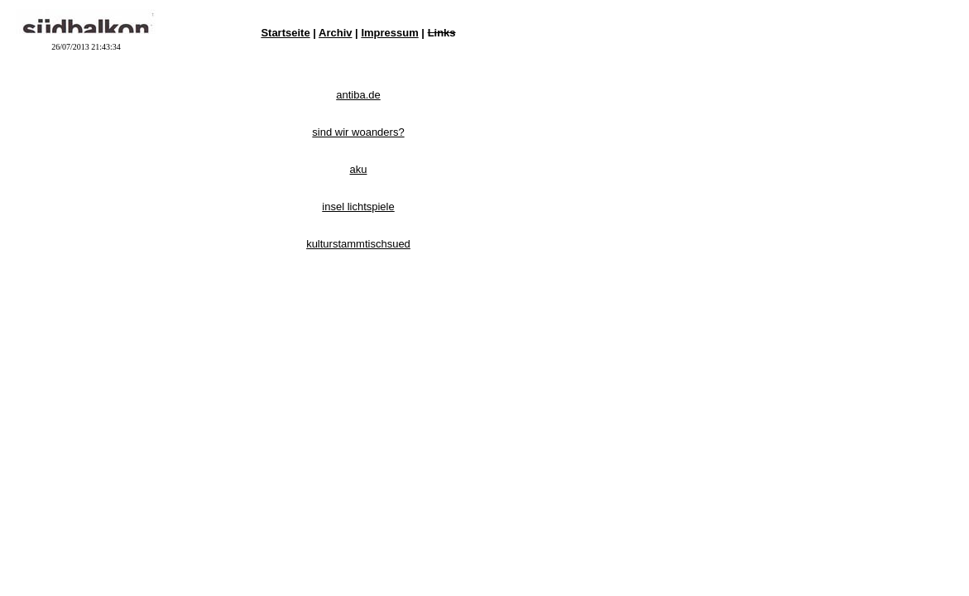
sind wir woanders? (358, 132)
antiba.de (358, 95)
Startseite (285, 32)
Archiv (335, 32)
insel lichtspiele (358, 206)
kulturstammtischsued (358, 244)
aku (358, 169)
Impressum (389, 32)
